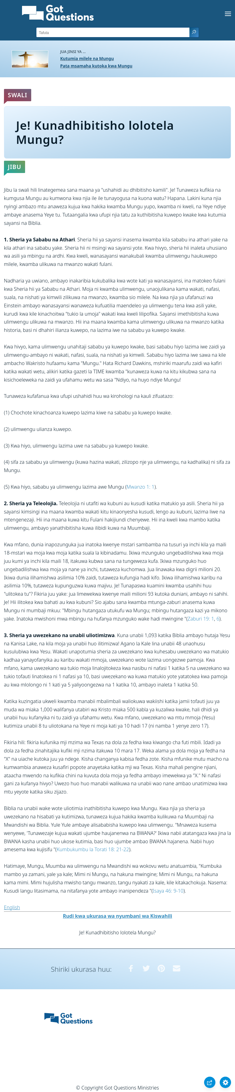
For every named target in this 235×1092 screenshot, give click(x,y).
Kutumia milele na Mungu (87, 58)
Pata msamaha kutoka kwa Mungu (96, 66)
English (12, 907)
